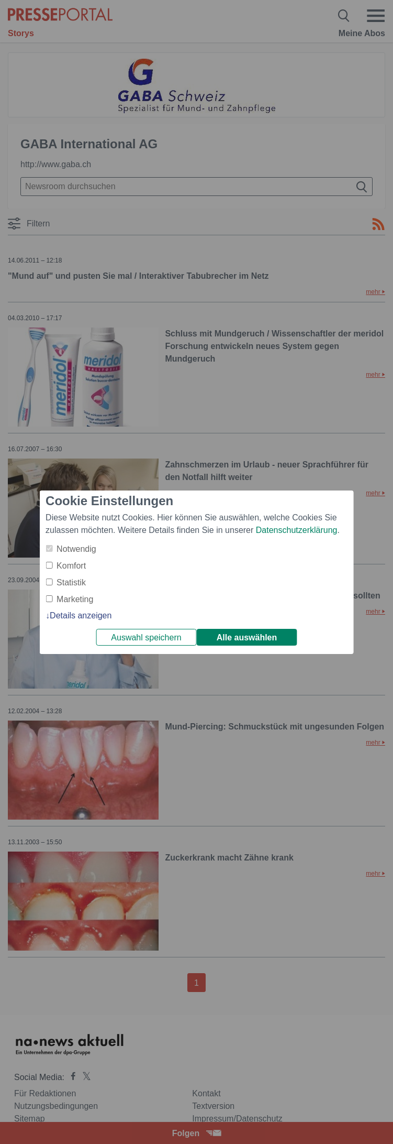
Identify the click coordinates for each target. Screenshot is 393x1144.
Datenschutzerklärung (297, 530)
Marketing (75, 599)
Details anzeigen (80, 615)
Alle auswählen (247, 637)
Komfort (71, 565)
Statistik (71, 582)
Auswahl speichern (146, 637)
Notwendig (76, 548)
